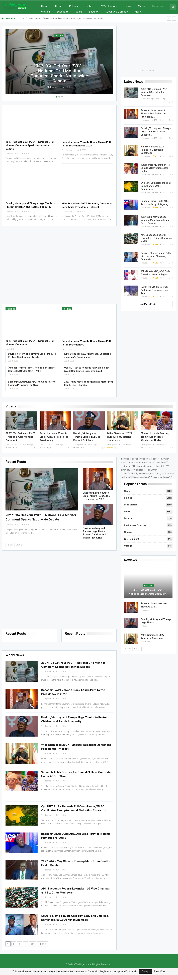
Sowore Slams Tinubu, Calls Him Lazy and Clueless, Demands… (156, 256)
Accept (145, 971)
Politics (73, 6)
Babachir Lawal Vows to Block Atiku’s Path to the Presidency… (153, 113)
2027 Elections (109, 6)
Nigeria (128, 532)
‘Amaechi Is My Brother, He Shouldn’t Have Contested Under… (155, 167)
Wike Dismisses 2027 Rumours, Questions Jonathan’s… (152, 149)
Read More (159, 971)
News (128, 6)
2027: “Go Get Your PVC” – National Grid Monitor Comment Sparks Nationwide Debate (62, 18)
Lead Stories (130, 504)
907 (32, 944)
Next (19, 545)
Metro (141, 6)
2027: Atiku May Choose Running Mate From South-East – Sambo (155, 220)
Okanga (128, 546)
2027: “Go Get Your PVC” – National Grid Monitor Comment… (155, 92)
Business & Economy (135, 525)
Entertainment (131, 539)
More (155, 6)
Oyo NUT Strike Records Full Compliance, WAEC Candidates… (156, 186)
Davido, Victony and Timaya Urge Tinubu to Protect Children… (156, 131)
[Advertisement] (59, 264)
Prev (10, 545)
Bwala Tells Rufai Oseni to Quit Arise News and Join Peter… (154, 290)
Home (44, 6)
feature (128, 518)
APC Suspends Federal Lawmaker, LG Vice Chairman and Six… (156, 238)
